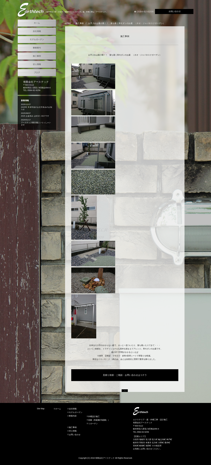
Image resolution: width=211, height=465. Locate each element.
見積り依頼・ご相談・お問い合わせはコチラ (125, 375)
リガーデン (93, 423)
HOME (68, 23)
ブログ (37, 72)
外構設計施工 (94, 416)
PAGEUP (125, 390)
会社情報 (37, 31)
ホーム (37, 23)
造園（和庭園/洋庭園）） (99, 420)
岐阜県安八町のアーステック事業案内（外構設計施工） (31, 10)
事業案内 (37, 47)
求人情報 (37, 64)
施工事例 (80, 23)
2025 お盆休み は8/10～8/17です (35, 116)
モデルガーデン (37, 39)
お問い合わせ (174, 11)
